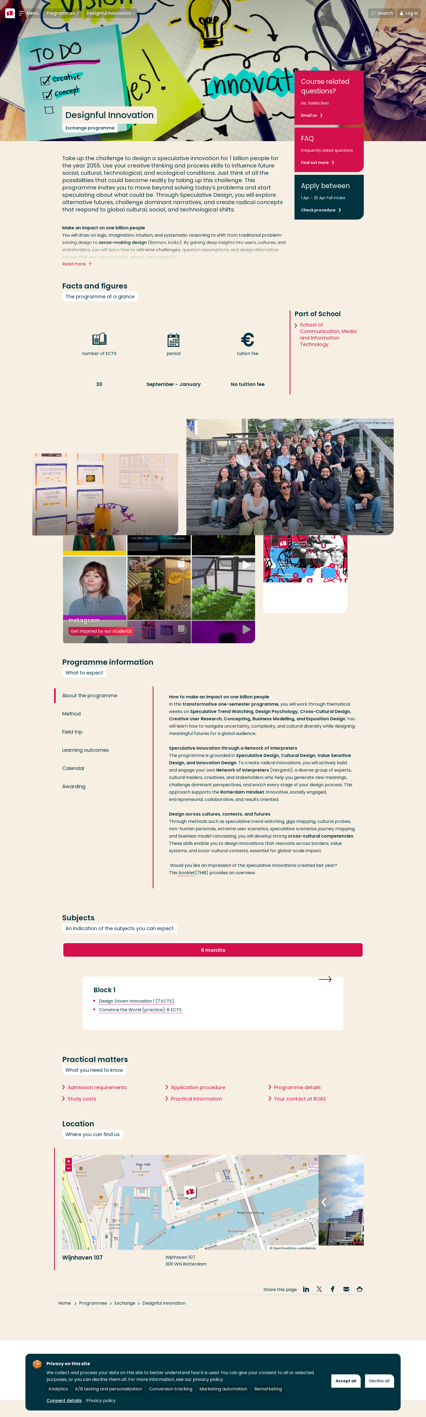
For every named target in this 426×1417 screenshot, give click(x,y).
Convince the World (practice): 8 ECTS (141, 1028)
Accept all (346, 1381)
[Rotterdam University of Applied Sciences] (10, 14)
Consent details (64, 1400)
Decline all (379, 1381)
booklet (186, 887)
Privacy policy (101, 1400)
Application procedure (198, 1105)
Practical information (196, 1117)
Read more (78, 264)
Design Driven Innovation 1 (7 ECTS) (136, 1019)
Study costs (82, 1117)
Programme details (297, 1105)
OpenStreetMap (285, 1266)
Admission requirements (97, 1105)
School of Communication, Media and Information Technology (328, 335)
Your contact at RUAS (300, 1117)
